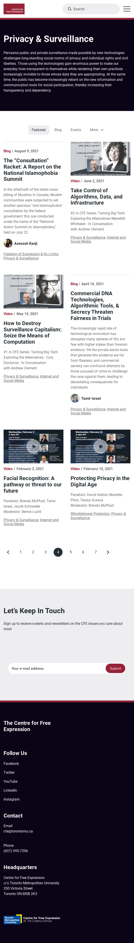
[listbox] (96, 130)
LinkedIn (10, 790)
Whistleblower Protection (90, 514)
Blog (58, 130)
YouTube (10, 781)
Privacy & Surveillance (21, 258)
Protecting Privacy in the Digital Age (100, 481)
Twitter (9, 772)
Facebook (11, 763)
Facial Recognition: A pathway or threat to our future (33, 484)
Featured (39, 130)
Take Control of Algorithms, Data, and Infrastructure (97, 196)
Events (76, 130)
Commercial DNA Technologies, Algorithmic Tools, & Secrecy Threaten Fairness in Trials (95, 305)
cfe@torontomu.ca (18, 831)
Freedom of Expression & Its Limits (31, 254)
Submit (115, 668)
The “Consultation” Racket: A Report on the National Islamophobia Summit (32, 169)
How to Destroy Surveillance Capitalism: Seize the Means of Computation (33, 332)
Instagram (12, 799)
